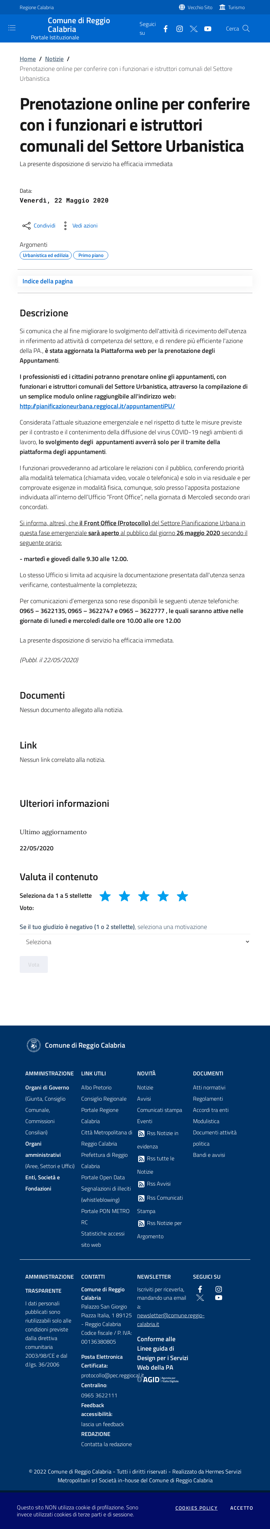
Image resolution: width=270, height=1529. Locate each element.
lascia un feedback (102, 1424)
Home (28, 59)
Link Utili (93, 1073)
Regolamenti (208, 1098)
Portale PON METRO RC (105, 1216)
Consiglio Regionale (104, 1098)
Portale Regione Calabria (99, 1115)
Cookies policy (196, 1507)
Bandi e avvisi (209, 1155)
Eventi (144, 1121)
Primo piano (90, 254)
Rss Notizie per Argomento (159, 1229)
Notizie (54, 59)
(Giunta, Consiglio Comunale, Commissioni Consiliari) (47, 1109)
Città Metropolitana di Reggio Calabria (106, 1138)
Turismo (236, 7)
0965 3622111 (99, 1395)
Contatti (93, 1276)
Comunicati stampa (159, 1110)
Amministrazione (49, 1073)
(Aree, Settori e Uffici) (50, 1154)
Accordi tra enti (211, 1110)
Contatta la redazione (106, 1444)
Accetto (241, 1507)
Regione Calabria (37, 7)
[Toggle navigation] (12, 28)
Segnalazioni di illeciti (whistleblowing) (106, 1194)
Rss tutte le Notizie (155, 1165)
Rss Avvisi (154, 1183)
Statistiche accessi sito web (102, 1239)
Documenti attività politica (215, 1138)
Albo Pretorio (96, 1087)
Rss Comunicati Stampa (160, 1204)
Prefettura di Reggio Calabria (104, 1160)
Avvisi (144, 1098)
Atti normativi (209, 1087)
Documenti (208, 1073)
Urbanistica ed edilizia (46, 254)
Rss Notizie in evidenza (158, 1140)
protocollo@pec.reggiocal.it (107, 1375)
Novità (146, 1073)
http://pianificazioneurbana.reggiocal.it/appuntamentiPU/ (97, 406)
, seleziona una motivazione (113, 926)
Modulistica (206, 1121)
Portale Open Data (103, 1177)
